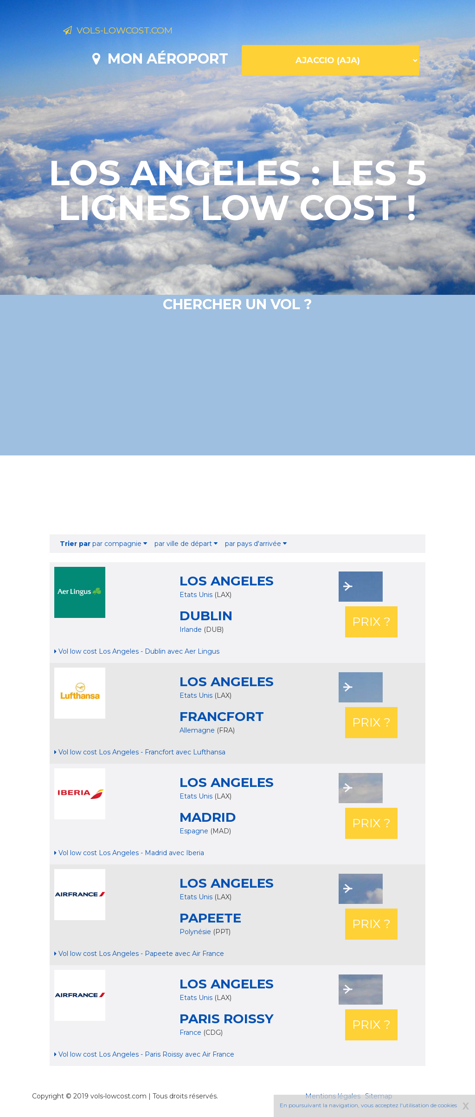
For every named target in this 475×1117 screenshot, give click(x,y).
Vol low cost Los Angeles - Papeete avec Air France (139, 953)
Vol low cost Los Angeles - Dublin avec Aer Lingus (136, 651)
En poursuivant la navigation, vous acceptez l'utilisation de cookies (368, 1105)
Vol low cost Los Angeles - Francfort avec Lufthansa (139, 752)
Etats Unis (196, 595)
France (191, 1032)
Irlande (192, 629)
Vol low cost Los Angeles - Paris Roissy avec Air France (144, 1054)
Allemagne (198, 730)
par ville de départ (186, 543)
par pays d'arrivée (256, 543)
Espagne (195, 831)
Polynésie (196, 932)
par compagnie (103, 543)
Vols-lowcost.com (136, 31)
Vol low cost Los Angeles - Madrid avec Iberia (129, 853)
